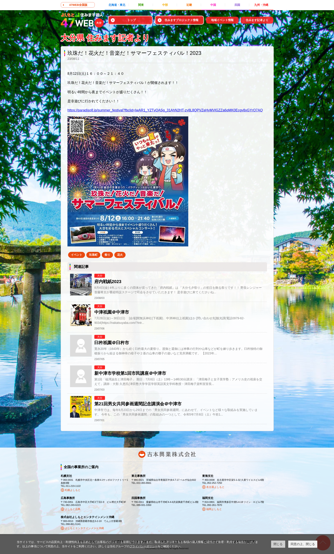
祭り (107, 254)
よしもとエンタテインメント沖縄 (84, 528)
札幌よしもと (72, 490)
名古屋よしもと (215, 487)
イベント (76, 254)
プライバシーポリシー (143, 546)
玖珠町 (93, 254)
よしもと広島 (72, 509)
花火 (120, 254)
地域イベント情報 (222, 20)
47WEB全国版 (78, 5)
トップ (131, 20)
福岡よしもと (214, 509)
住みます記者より (257, 20)
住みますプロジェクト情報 (181, 20)
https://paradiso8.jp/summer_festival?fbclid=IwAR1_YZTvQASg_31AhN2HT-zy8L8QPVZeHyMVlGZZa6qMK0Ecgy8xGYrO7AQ (165, 110)
